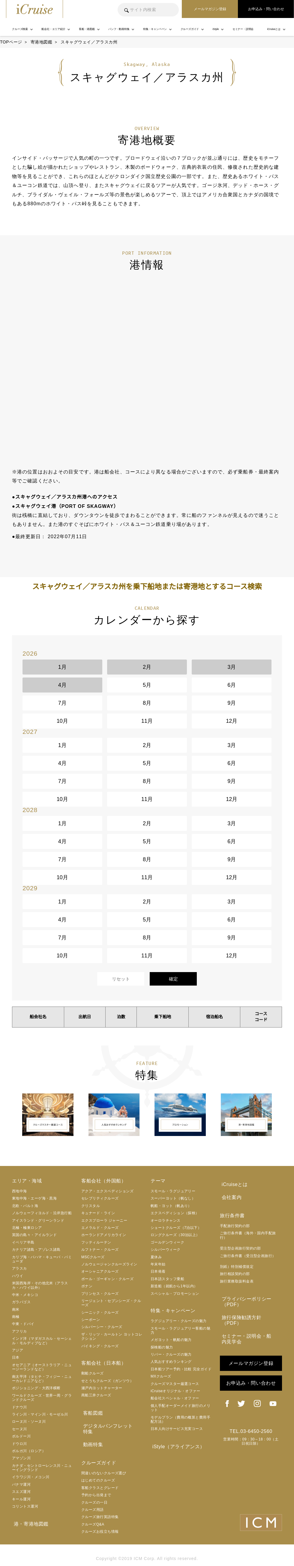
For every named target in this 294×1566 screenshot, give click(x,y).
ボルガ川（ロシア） (29, 1451)
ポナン (86, 1286)
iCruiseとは (233, 1183)
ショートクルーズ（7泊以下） (176, 1228)
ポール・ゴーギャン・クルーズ (107, 1279)
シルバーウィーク (166, 1249)
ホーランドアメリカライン (103, 1235)
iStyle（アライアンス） (177, 1446)
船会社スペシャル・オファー (175, 1398)
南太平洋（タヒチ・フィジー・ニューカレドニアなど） (42, 1379)
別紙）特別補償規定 (237, 1264)
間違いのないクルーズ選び (103, 1464)
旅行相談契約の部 (235, 1272)
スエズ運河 (21, 1492)
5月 (147, 685)
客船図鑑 (91, 1412)
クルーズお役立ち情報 (100, 1522)
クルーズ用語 (92, 1501)
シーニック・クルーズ (100, 1312)
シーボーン (90, 1320)
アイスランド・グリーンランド (38, 1220)
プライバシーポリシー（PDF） (245, 1299)
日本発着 (158, 1271)
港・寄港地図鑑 (29, 1523)
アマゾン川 (21, 1458)
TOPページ (11, 42)
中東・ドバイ (23, 1324)
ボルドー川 (21, 1436)
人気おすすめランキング (171, 1362)
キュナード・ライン (98, 1213)
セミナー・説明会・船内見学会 (250, 1328)
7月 (62, 703)
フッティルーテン (96, 1242)
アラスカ (19, 1268)
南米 (16, 1309)
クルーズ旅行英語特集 (100, 1508)
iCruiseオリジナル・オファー (175, 1391)
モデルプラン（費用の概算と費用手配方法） (180, 1419)
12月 (231, 721)
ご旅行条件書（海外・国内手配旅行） (248, 1233)
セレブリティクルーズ (100, 1198)
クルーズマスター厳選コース (175, 1384)
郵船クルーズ (92, 1373)
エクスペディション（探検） (175, 1213)
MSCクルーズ (93, 1257)
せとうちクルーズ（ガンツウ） (107, 1381)
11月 (147, 721)
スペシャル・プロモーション (175, 1294)
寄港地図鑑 (41, 42)
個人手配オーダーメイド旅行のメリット (180, 1408)
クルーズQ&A (92, 1515)
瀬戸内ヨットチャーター (101, 1388)
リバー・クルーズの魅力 (171, 1354)
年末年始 (158, 1264)
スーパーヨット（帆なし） (173, 1198)
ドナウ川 (19, 1407)
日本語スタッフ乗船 (167, 1279)
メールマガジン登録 (251, 1352)
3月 (231, 667)
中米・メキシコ (25, 1295)
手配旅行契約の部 (235, 1223)
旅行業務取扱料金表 (237, 1279)
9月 (231, 703)
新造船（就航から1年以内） (174, 1286)
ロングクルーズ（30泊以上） (175, 1235)
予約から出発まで (96, 1486)
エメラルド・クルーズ (100, 1228)
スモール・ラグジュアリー (173, 1191)
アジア (17, 1350)
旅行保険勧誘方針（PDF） (250, 1313)
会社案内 (230, 1195)
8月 (147, 703)
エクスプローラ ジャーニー (104, 1220)
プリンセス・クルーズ (100, 1294)
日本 (16, 1357)
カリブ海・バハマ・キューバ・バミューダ (42, 1259)
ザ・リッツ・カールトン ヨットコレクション (111, 1336)
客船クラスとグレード (100, 1478)
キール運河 (21, 1499)
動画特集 (91, 1435)
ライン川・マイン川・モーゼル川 (40, 1414)
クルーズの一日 (94, 1493)
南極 (16, 1317)
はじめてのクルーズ (98, 1471)
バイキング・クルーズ (100, 1346)
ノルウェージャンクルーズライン (109, 1264)
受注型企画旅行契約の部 (240, 1246)
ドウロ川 (19, 1444)
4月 (62, 685)
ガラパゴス (21, 1302)
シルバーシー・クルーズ (101, 1327)
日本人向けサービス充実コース (177, 1429)
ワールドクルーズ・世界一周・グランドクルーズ (42, 1397)
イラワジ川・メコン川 (31, 1477)
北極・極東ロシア (27, 1228)
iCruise (34, 9)
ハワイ (17, 1276)
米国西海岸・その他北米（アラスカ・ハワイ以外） (40, 1285)
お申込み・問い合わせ (251, 1372)
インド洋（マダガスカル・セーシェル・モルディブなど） (42, 1340)
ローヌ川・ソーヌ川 (29, 1421)
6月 (231, 685)
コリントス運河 (25, 1506)
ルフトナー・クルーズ (100, 1249)
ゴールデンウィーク (167, 1242)
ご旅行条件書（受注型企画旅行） (248, 1253)
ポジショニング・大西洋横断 (36, 1388)
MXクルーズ (161, 1376)
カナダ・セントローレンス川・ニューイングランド (42, 1468)
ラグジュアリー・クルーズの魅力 (179, 1321)
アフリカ (19, 1331)
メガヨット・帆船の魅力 (171, 1340)
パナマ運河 (21, 1484)
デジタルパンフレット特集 (111, 1424)
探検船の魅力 (162, 1347)
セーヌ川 (19, 1429)
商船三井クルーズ (96, 1395)
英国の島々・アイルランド (34, 1235)
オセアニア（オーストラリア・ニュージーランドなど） (42, 1367)
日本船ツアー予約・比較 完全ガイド (181, 1369)
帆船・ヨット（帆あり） (171, 1206)
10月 (62, 721)
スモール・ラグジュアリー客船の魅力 (180, 1330)
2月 (147, 667)
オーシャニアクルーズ (100, 1271)
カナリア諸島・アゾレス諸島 (36, 1249)
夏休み (156, 1257)
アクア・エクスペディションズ (107, 1191)
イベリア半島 (23, 1242)
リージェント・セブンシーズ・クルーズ (111, 1303)
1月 (62, 667)
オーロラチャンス (166, 1220)
